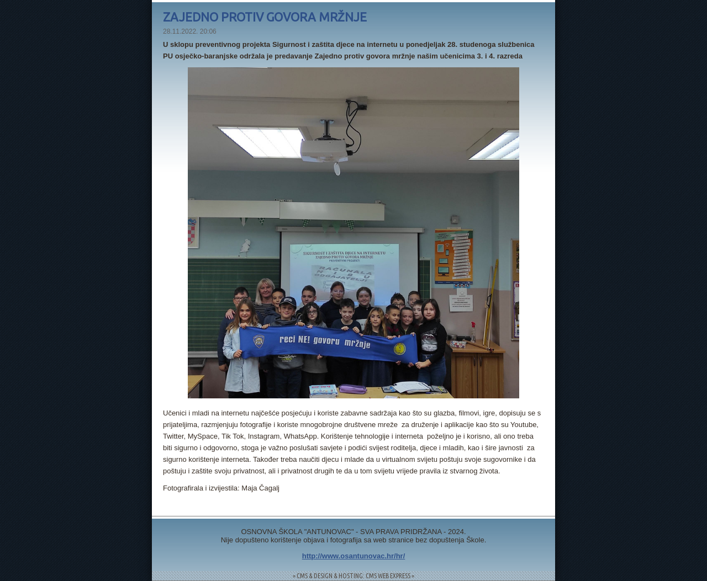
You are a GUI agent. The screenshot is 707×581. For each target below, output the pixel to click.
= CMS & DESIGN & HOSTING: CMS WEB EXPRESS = (353, 575)
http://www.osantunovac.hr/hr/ (353, 556)
